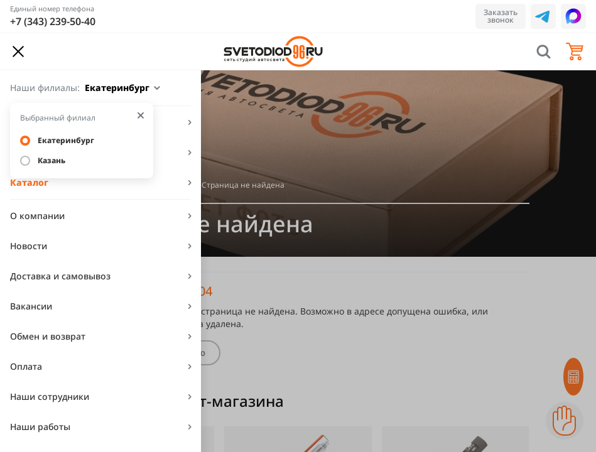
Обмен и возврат (47, 336)
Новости (28, 246)
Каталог (29, 182)
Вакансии (31, 306)
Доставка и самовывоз (60, 276)
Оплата (26, 366)
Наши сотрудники (49, 396)
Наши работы (40, 427)
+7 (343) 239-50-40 (52, 21)
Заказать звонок (500, 16)
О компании (37, 216)
